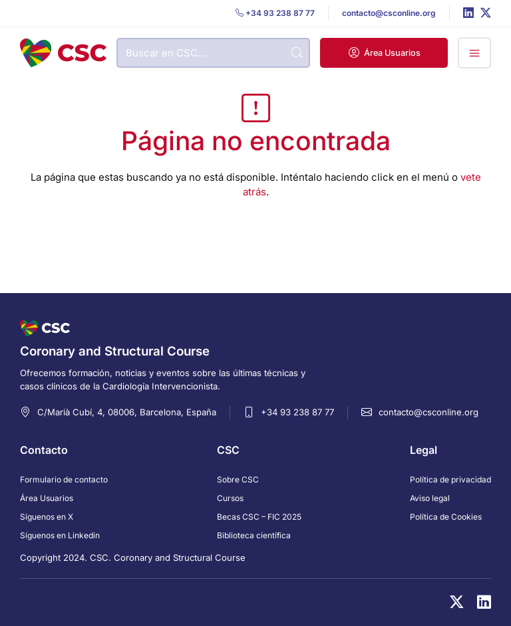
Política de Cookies (446, 517)
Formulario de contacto (64, 479)
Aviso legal (430, 498)
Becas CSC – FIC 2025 (259, 517)
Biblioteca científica (254, 535)
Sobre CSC (238, 479)
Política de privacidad (450, 479)
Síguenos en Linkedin (60, 535)
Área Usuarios (46, 498)
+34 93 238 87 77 (297, 412)
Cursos (230, 498)
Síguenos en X (46, 517)
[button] (384, 53)
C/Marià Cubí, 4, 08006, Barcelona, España (126, 412)
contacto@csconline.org (428, 412)
